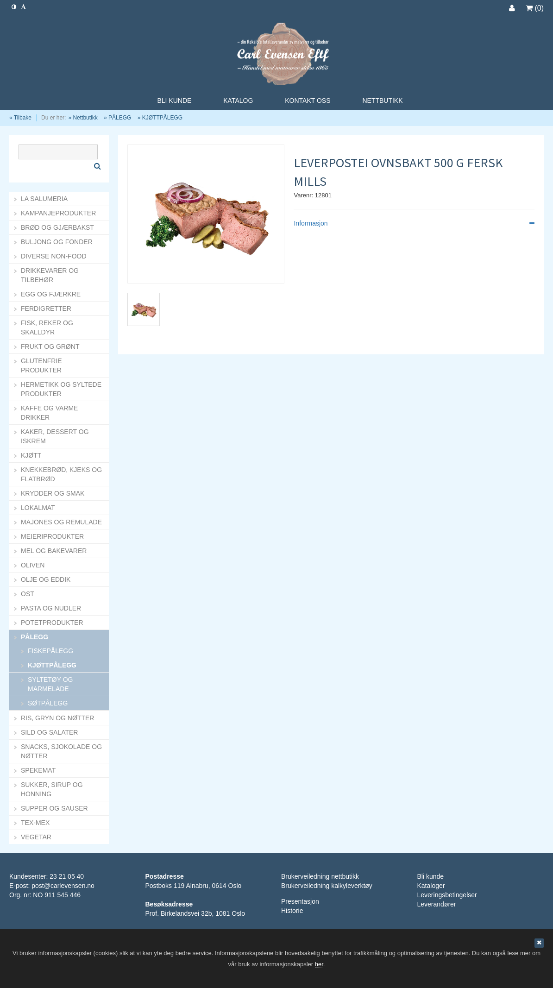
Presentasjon (300, 901)
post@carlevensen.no (62, 885)
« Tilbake (20, 117)
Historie (292, 910)
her (319, 964)
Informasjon (414, 223)
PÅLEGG (119, 117)
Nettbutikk (85, 117)
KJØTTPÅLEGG (162, 117)
